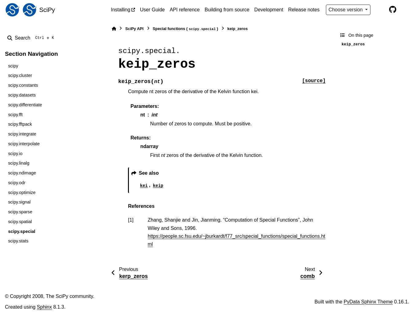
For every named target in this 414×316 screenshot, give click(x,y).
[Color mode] (379, 10)
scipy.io (15, 153)
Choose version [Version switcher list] (346, 9)
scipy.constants (23, 85)
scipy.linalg (18, 163)
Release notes (303, 9)
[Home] (114, 28)
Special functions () (185, 29)
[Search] (32, 38)
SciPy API (134, 28)
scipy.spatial (20, 221)
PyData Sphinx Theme (368, 301)
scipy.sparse (20, 211)
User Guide (152, 9)
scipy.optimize (21, 192)
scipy (13, 65)
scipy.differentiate (25, 104)
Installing (120, 9)
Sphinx (44, 307)
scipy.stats (18, 240)
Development (268, 9)
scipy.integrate (22, 133)
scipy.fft (15, 114)
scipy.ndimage (22, 172)
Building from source (227, 9)
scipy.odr (16, 182)
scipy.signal (19, 202)
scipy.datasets (22, 95)
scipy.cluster (20, 75)
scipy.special (21, 231)
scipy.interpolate (24, 143)
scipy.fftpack (20, 124)
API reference (185, 9)
